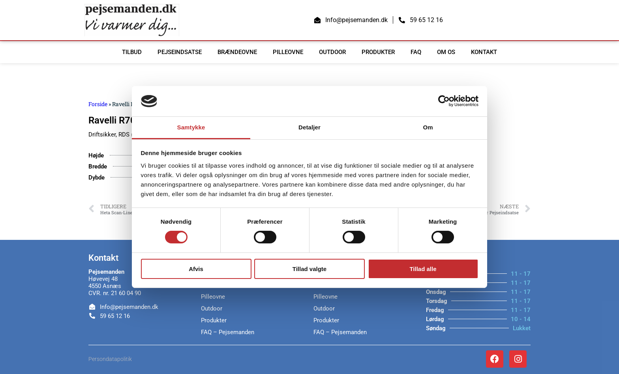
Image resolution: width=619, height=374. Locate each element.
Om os (446, 52)
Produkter (378, 52)
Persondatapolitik (110, 359)
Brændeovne (237, 52)
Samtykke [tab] (191, 127)
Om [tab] (428, 127)
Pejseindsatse (180, 52)
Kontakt (484, 52)
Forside (97, 104)
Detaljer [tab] (309, 127)
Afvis (196, 269)
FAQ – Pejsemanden (227, 332)
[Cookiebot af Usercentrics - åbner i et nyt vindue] (443, 101)
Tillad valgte (309, 269)
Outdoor (332, 52)
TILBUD (132, 52)
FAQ (416, 52)
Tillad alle (422, 269)
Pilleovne (288, 52)
